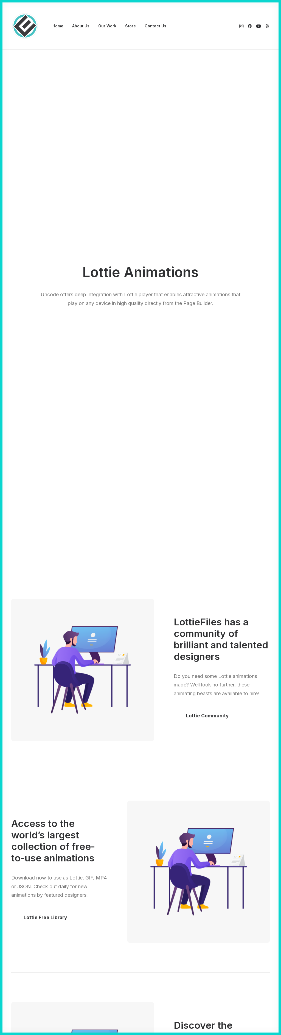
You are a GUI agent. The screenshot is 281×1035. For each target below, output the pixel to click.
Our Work (107, 26)
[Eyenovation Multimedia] (25, 26)
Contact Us (155, 26)
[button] (241, 26)
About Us (80, 26)
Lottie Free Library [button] (45, 917)
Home (57, 26)
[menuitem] (58, 26)
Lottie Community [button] (207, 715)
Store (130, 26)
